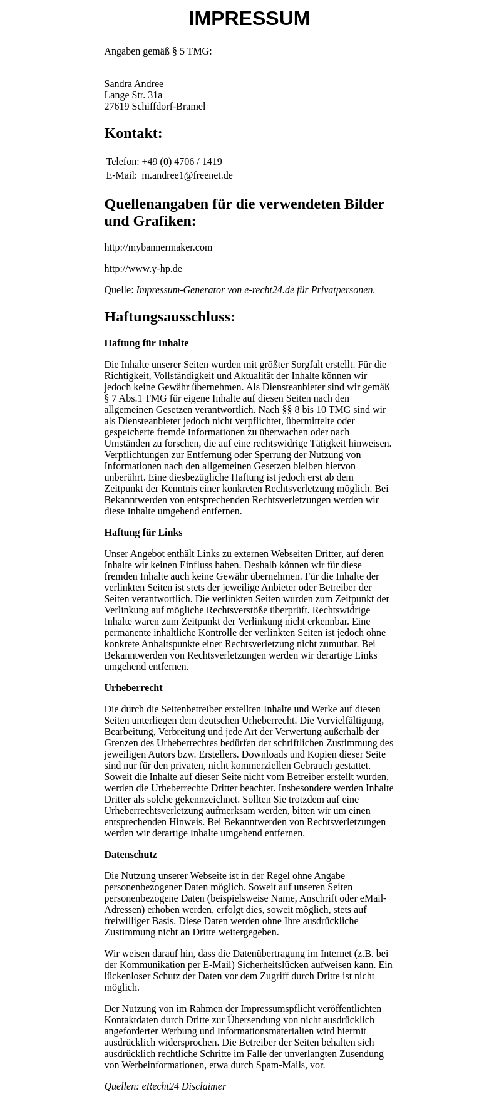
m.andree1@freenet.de (187, 175)
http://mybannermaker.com (159, 247)
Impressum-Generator (180, 289)
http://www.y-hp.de (143, 268)
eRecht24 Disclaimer (183, 1086)
